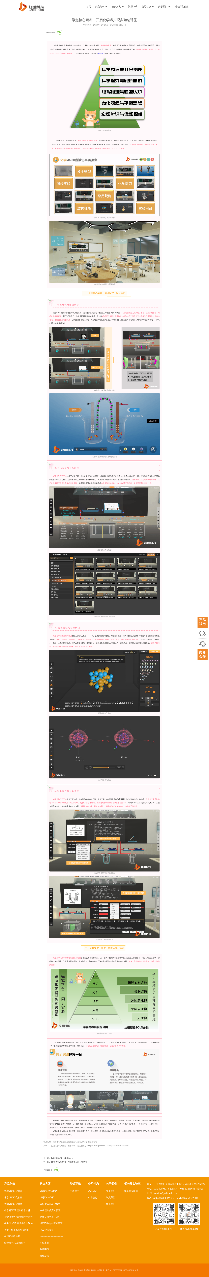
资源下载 (132, 6)
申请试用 (74, 1191)
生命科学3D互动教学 (14, 1243)
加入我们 (110, 1197)
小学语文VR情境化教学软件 (18, 1217)
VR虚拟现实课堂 (48, 1191)
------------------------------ (51, 1236)
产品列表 (101, 6)
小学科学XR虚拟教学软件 (17, 1210)
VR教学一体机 (47, 1197)
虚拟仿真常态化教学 (50, 1204)
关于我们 (164, 6)
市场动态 (92, 1197)
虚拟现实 (101, 53)
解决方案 (118, 6)
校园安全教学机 (12, 1236)
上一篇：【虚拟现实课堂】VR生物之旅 (58, 1158)
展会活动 (44, 1255)
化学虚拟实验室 (59, 1142)
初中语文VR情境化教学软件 (18, 1223)
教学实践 (44, 1249)
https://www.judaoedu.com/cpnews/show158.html (108, 1146)
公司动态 (148, 6)
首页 (88, 6)
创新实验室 (92, 1142)
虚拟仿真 (70, 1142)
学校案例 (44, 1243)
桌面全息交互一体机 (50, 1217)
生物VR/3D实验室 (13, 1204)
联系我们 (110, 1204)
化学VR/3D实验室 (13, 1197)
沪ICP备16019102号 (130, 1270)
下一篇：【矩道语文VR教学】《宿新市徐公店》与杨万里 (65, 1162)
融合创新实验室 (80, 1142)
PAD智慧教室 (47, 1230)
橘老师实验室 (181, 6)
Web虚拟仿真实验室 (50, 1210)
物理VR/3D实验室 (13, 1191)
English (198, 6)
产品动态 (92, 1191)
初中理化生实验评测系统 (16, 1230)
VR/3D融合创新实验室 (51, 1223)
